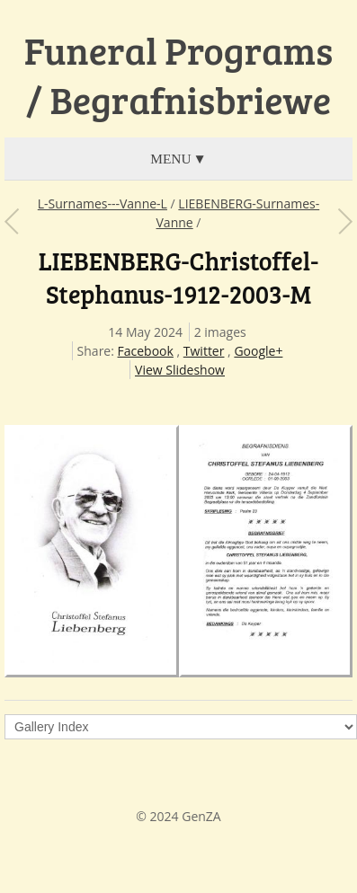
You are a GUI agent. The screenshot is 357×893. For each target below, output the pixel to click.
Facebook (146, 350)
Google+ (258, 350)
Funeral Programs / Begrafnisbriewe (178, 75)
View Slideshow (180, 369)
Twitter (204, 350)
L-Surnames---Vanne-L (102, 203)
